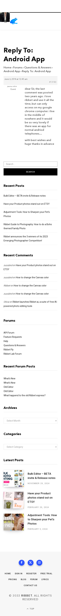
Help (6, 341)
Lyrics (45, 579)
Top (30, 609)
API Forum (9, 332)
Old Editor (9, 387)
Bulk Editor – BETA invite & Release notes (25, 195)
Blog (23, 579)
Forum (34, 579)
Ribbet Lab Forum (13, 354)
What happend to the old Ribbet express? (25, 395)
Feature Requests (13, 337)
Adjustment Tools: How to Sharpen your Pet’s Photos (42, 519)
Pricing (12, 579)
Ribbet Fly (9, 349)
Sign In (18, 573)
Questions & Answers (37, 67)
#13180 (52, 82)
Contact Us (30, 585)
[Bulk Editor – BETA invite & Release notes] (16, 478)
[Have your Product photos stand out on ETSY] (16, 500)
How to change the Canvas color (32, 277)
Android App (12, 71)
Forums (17, 67)
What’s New (9, 378)
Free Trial (46, 573)
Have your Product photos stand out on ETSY (27, 204)
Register (31, 573)
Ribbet (7, 285)
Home (7, 67)
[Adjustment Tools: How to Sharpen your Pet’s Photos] (16, 522)
